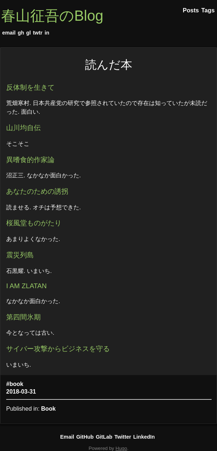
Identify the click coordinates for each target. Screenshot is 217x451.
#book (14, 384)
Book (48, 409)
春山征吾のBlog (52, 16)
